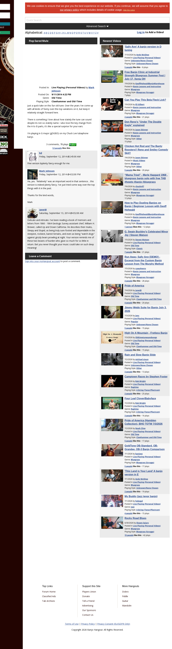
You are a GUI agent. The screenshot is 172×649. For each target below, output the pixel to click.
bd (52, 153)
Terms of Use (78, 623)
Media (11, 86)
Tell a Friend (96, 600)
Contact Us (95, 614)
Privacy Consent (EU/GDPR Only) (119, 623)
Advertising (95, 605)
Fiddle (129, 596)
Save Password (12, 20)
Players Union (97, 591)
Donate (94, 596)
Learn (10, 77)
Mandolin (131, 605)
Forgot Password (17, 27)
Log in (144, 32)
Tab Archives (59, 600)
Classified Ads (60, 596)
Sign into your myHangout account (54, 264)
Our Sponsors (97, 610)
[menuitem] (17, 61)
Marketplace (14, 69)
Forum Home (60, 591)
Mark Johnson (69, 87)
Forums (11, 61)
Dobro (129, 591)
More (10, 94)
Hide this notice (142, 10)
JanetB (55, 209)
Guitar (129, 600)
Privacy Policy (94, 623)
